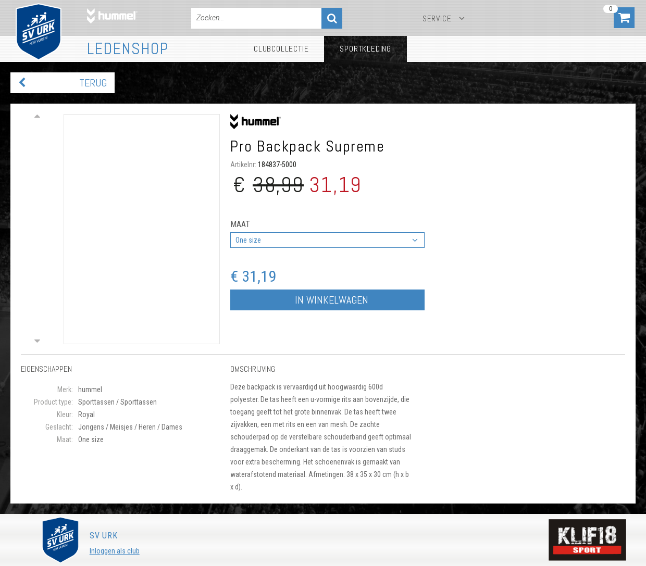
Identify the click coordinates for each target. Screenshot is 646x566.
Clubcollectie (281, 48)
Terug (93, 83)
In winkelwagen (331, 300)
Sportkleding (365, 48)
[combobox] (327, 240)
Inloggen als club (115, 551)
